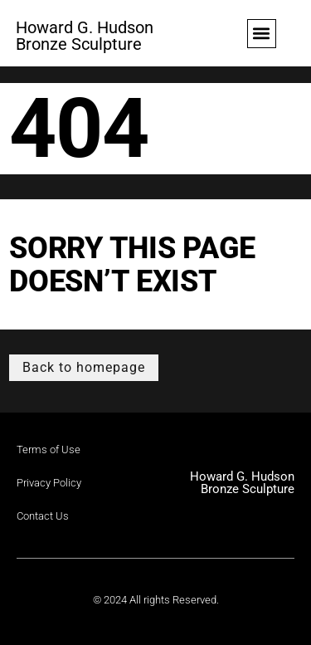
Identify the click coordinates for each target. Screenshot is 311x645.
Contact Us (43, 516)
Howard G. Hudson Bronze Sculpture (84, 35)
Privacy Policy (49, 482)
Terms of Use (48, 449)
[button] (261, 33)
